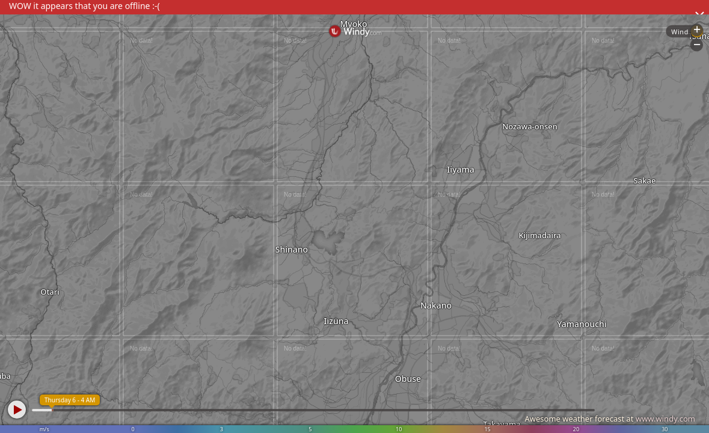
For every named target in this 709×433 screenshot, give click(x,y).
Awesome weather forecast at (609, 418)
